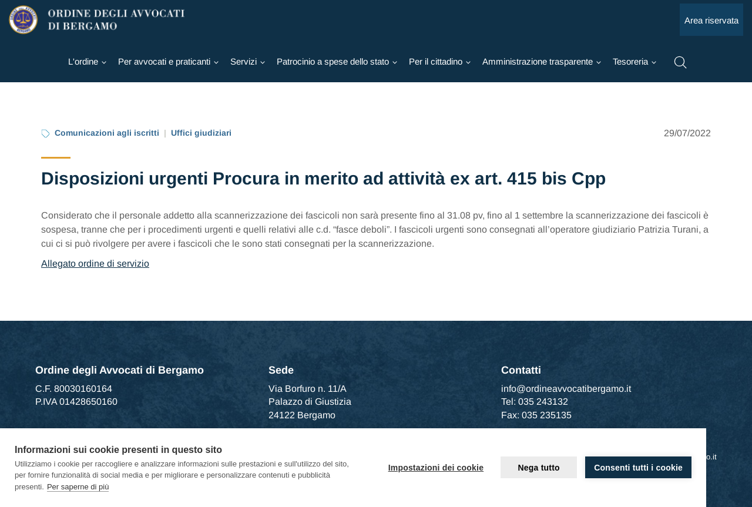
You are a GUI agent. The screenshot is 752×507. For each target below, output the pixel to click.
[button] (680, 61)
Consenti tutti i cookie (638, 467)
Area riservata (711, 20)
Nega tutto (539, 467)
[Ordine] (87, 61)
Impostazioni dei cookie (436, 467)
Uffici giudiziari (201, 132)
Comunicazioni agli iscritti (107, 132)
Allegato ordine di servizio (95, 263)
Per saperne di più (78, 486)
